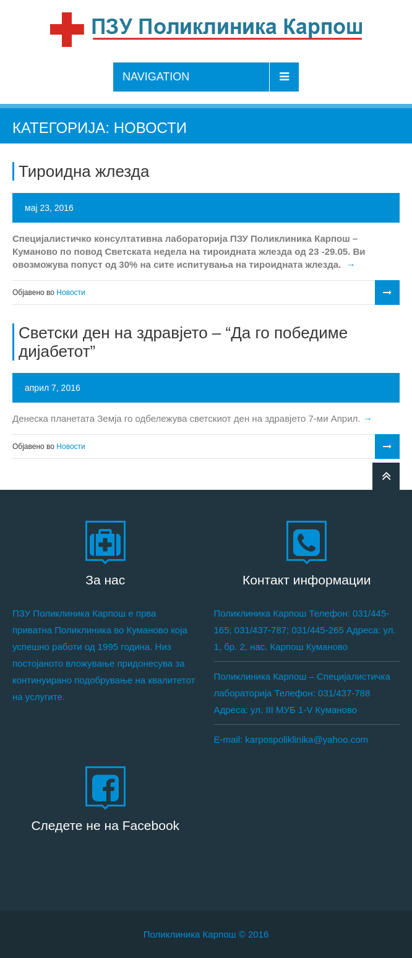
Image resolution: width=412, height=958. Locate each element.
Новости (70, 292)
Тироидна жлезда (84, 171)
